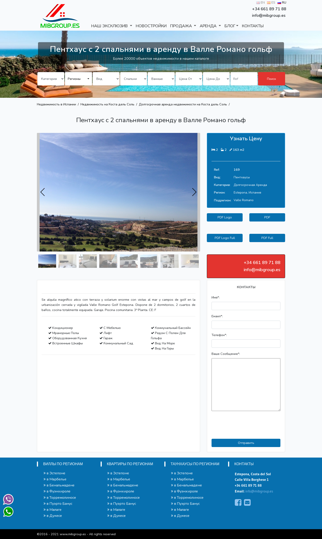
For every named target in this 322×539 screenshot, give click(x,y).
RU (282, 2)
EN (260, 2)
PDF (267, 217)
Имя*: (216, 297)
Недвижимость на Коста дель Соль (107, 104)
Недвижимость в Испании (56, 104)
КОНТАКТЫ (253, 26)
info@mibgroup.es (259, 491)
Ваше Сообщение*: (226, 354)
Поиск (271, 79)
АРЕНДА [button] (209, 26)
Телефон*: (219, 335)
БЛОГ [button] (230, 26)
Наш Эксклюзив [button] (110, 26)
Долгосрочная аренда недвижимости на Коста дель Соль (183, 104)
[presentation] (42, 192)
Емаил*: (217, 316)
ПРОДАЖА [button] (181, 26)
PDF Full (267, 238)
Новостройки (151, 26)
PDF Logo (225, 217)
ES (271, 2)
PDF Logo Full (225, 238)
